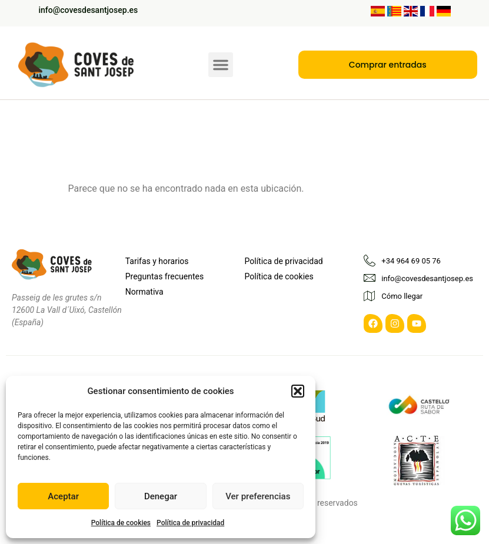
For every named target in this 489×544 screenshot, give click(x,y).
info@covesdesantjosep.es (88, 10)
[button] (298, 391)
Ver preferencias (257, 496)
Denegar (160, 496)
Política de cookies (121, 523)
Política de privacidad (190, 523)
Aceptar (63, 496)
